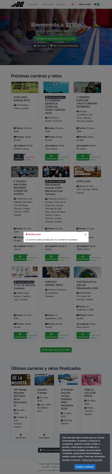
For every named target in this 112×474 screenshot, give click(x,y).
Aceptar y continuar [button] (85, 467)
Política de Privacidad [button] (92, 460)
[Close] (85, 234)
